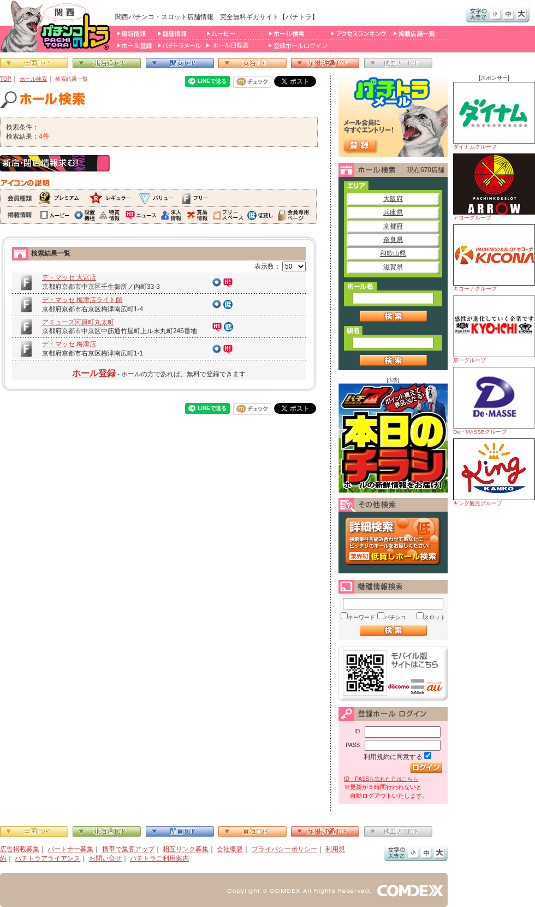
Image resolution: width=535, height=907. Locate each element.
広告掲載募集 (19, 849)
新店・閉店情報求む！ (55, 163)
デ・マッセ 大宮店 (69, 277)
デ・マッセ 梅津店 (69, 344)
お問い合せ (105, 858)
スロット (434, 617)
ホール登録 (94, 373)
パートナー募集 (70, 849)
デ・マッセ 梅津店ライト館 (82, 300)
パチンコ (395, 617)
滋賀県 (393, 267)
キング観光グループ (494, 472)
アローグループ (494, 187)
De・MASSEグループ (494, 401)
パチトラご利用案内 (159, 858)
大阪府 (393, 199)
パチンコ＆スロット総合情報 (57, 26)
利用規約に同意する (393, 757)
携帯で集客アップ (128, 849)
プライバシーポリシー (284, 849)
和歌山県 (393, 253)
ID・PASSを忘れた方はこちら (381, 779)
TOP (5, 79)
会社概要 (230, 849)
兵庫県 (393, 212)
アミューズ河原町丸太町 (78, 322)
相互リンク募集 (186, 849)
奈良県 (393, 240)
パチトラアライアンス (47, 858)
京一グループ (494, 329)
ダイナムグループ (494, 116)
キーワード (361, 617)
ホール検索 (33, 79)
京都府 (393, 226)
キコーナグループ (494, 258)
